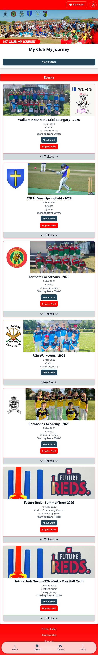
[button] (83, 647)
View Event (49, 382)
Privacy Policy (49, 628)
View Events (49, 62)
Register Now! (49, 146)
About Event (49, 140)
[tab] (15, 647)
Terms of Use (49, 634)
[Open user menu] (93, 4)
